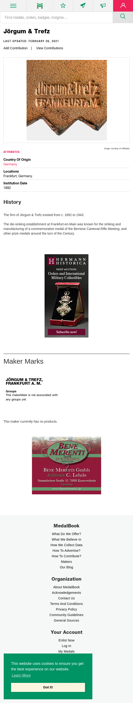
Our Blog (66, 567)
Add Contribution (15, 48)
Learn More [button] (21, 675)
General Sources (66, 620)
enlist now (66, 640)
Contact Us (66, 598)
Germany (10, 164)
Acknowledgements (66, 593)
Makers (66, 562)
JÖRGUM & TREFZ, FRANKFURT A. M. (24, 381)
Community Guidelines (67, 615)
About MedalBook (66, 587)
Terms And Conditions (66, 604)
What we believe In (66, 539)
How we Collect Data (67, 545)
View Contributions (49, 48)
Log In (66, 646)
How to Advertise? (67, 550)
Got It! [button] (48, 687)
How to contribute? (66, 556)
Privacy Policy (66, 609)
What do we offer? (66, 534)
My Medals (66, 651)
